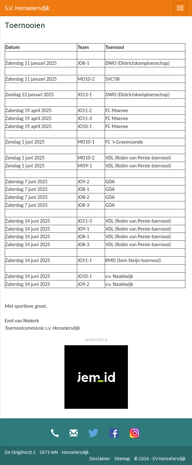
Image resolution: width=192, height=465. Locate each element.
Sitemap (122, 458)
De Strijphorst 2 (20, 452)
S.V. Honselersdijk (27, 8)
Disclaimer (99, 458)
